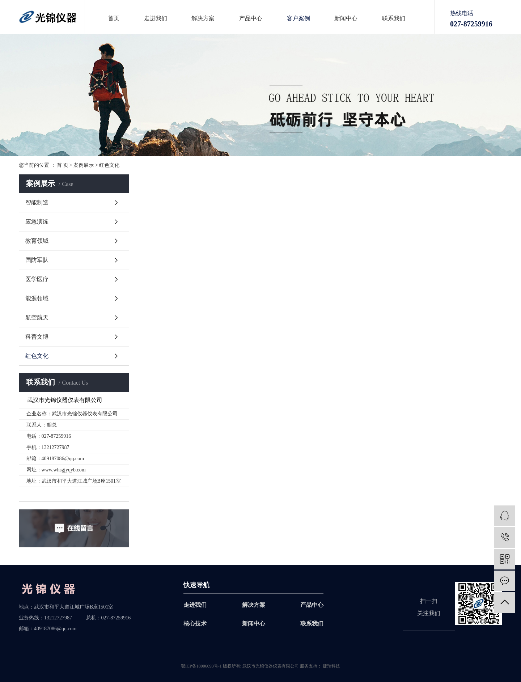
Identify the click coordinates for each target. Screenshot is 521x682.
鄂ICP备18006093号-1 (201, 666)
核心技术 (195, 623)
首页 (113, 18)
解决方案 (203, 18)
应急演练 (36, 222)
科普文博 (36, 337)
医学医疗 (36, 279)
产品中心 (250, 18)
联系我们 (393, 18)
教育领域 (36, 241)
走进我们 (155, 18)
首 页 (62, 165)
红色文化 (109, 165)
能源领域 (36, 298)
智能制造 (36, 202)
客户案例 (298, 18)
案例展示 (83, 165)
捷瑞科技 (331, 666)
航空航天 (36, 317)
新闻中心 (345, 18)
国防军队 (36, 260)
